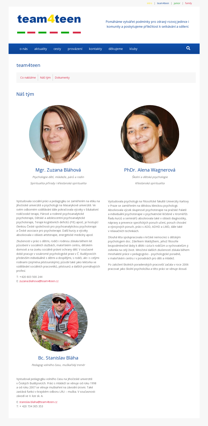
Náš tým (45, 77)
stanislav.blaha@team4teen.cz (38, 402)
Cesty (57, 49)
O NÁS (24, 49)
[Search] (188, 48)
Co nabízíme (28, 77)
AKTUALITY (40, 49)
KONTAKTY (95, 49)
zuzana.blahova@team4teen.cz (38, 281)
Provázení (75, 49)
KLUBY (133, 49)
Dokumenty (62, 77)
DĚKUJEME (116, 49)
